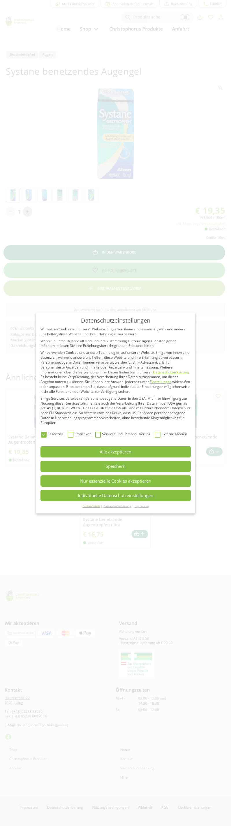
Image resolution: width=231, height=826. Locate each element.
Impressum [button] (142, 506)
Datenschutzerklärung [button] (118, 506)
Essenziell (52, 434)
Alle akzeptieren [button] (115, 452)
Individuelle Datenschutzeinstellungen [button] (115, 495)
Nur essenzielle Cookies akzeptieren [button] (115, 481)
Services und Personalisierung (123, 434)
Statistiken (79, 434)
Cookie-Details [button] (91, 506)
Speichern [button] (115, 466)
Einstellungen (160, 381)
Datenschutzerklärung (171, 372)
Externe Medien (171, 434)
